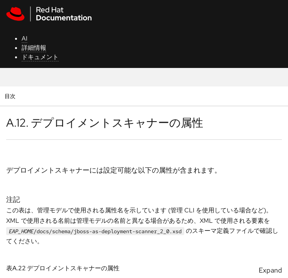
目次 (11, 96)
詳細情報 (34, 48)
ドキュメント (40, 57)
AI (24, 38)
